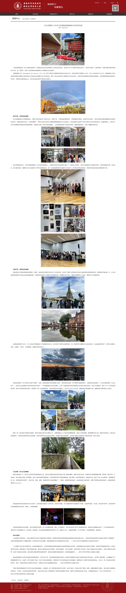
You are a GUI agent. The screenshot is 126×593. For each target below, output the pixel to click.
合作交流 (35, 14)
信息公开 (14, 580)
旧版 (105, 2)
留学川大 (72, 14)
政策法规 (20, 580)
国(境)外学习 (53, 14)
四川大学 (97, 2)
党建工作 (90, 14)
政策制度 (109, 14)
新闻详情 (33, 19)
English (112, 2)
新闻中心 (28, 19)
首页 (16, 14)
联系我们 (26, 580)
